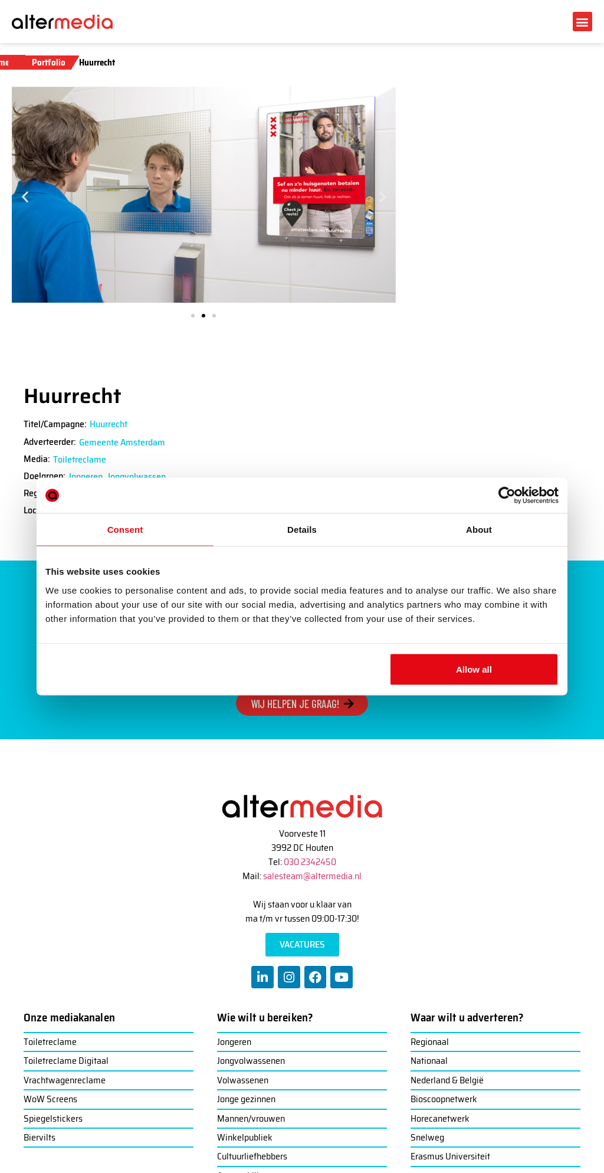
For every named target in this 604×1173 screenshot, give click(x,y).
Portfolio (48, 62)
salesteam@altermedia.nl (312, 876)
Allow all (474, 669)
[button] (582, 21)
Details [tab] (302, 530)
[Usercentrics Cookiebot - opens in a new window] (507, 495)
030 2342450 (310, 861)
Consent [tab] (125, 530)
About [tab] (479, 530)
